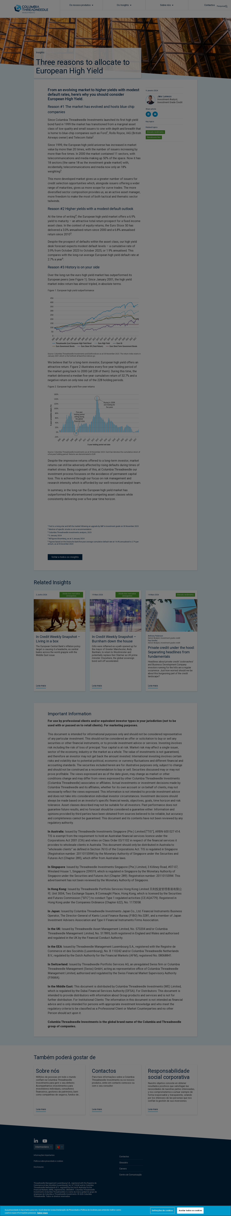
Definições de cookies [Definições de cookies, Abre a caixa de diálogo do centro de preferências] (162, 1210)
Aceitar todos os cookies (190, 1210)
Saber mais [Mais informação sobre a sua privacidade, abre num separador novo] (42, 1213)
